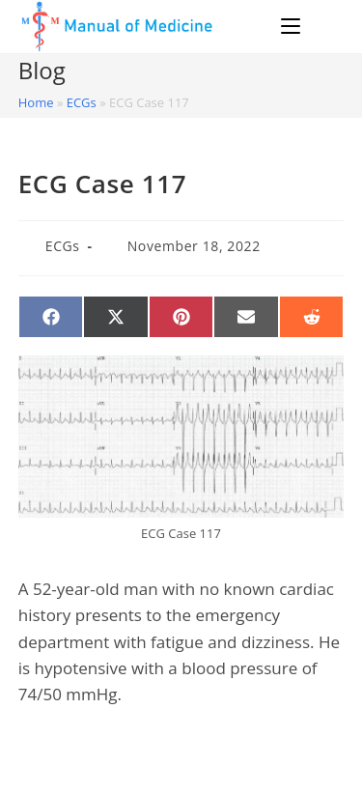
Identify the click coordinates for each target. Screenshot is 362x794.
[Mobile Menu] (293, 26)
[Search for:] (325, 26)
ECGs (82, 102)
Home (36, 102)
